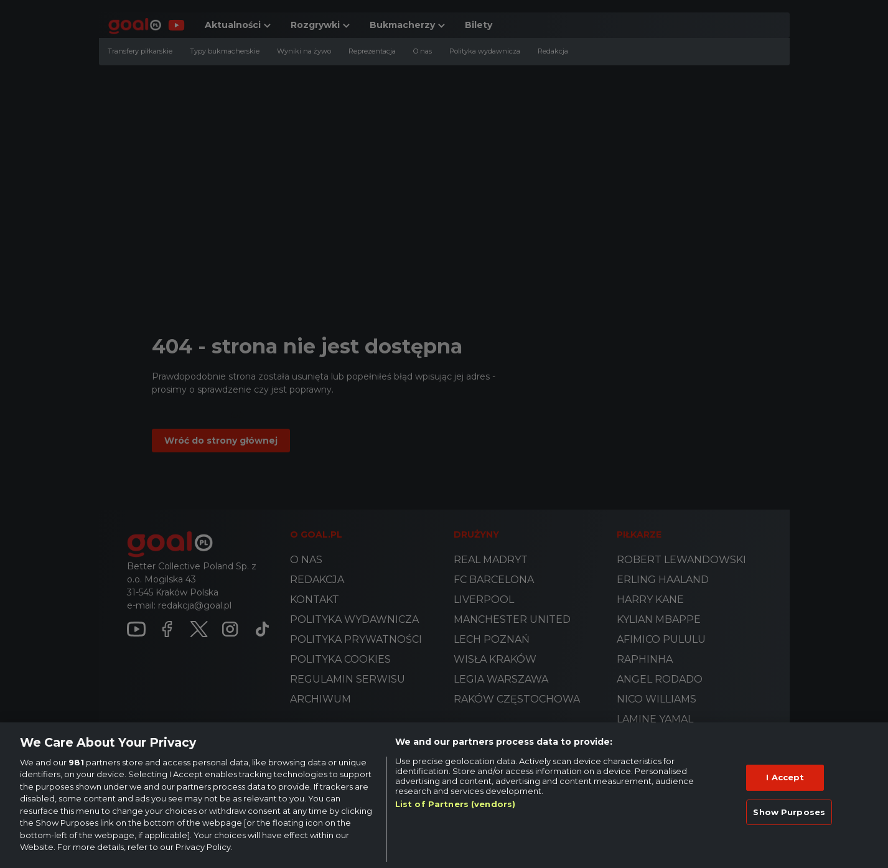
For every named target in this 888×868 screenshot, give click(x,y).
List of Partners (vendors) (455, 804)
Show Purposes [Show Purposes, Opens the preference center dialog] (789, 811)
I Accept (785, 777)
